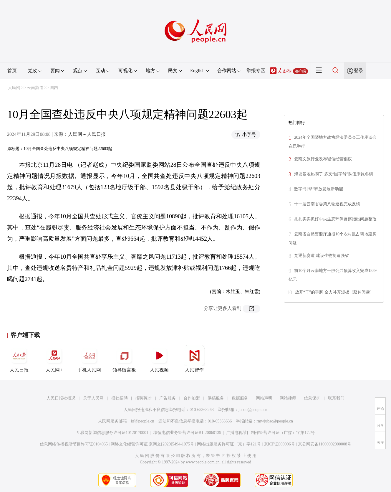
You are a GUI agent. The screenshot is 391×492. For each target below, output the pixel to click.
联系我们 (336, 398)
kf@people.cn (142, 421)
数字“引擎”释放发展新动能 (318, 189)
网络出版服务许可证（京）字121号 (229, 444)
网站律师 (288, 398)
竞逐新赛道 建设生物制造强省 (321, 255)
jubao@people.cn (252, 409)
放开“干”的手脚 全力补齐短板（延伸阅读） (334, 292)
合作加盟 (191, 398)
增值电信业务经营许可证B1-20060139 (187, 432)
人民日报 (19, 358)
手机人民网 (89, 358)
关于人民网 (93, 398)
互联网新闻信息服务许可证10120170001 (112, 432)
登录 (358, 70)
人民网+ (54, 358)
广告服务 (167, 398)
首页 (12, 70)
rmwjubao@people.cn (274, 421)
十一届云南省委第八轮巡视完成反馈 (327, 204)
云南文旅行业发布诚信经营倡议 (323, 159)
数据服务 (240, 398)
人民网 (14, 87)
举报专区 (255, 70)
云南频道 (35, 87)
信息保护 (312, 398)
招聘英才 (143, 398)
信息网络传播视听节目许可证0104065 (74, 444)
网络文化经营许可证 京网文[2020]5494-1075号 (152, 444)
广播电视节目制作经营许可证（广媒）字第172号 (270, 432)
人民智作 (194, 358)
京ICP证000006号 (279, 444)
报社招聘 (119, 398)
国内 (54, 87)
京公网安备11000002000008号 (324, 444)
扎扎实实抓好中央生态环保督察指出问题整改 (335, 219)
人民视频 (159, 358)
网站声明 (264, 398)
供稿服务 (216, 398)
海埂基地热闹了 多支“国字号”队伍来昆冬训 (333, 174)
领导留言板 (124, 358)
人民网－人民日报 (87, 134)
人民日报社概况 (61, 398)
